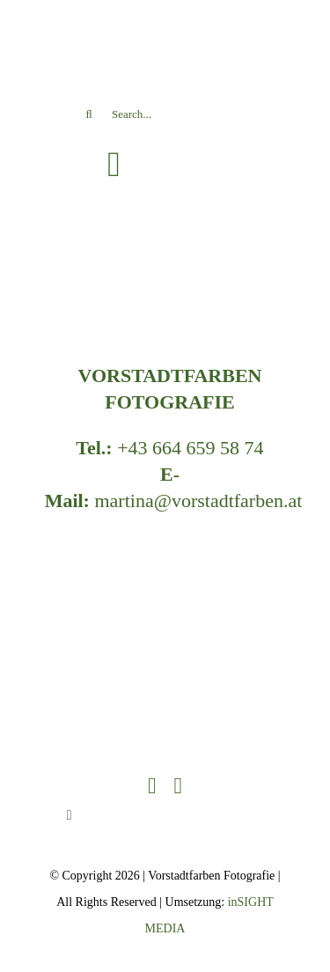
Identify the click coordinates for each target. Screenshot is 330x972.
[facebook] (152, 786)
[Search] (89, 114)
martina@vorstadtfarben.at (198, 501)
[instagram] (178, 786)
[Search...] (165, 114)
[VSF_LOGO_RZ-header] (165, 541)
